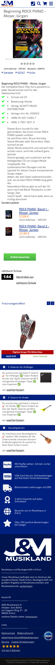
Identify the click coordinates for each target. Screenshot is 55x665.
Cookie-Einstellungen (22, 641)
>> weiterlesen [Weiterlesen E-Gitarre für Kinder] (13, 420)
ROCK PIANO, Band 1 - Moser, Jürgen (34, 210)
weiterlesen (26, 586)
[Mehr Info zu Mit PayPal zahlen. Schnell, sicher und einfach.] (27, 465)
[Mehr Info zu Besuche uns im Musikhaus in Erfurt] (27, 512)
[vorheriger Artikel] (48, 303)
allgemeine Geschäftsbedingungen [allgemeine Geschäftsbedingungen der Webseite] (20, 637)
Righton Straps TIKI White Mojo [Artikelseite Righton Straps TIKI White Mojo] (27, 352)
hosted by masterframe (16, 662)
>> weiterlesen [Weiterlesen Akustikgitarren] (13, 450)
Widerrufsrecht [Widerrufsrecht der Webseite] (25, 633)
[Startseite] (6, 3)
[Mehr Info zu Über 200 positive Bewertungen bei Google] (27, 523)
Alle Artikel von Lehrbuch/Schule (26, 279)
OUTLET (21, 72)
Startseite (8, 72)
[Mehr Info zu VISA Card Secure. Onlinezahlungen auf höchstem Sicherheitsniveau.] (27, 477)
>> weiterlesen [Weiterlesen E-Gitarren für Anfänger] (13, 390)
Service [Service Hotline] (5, 641)
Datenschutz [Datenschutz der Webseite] (8, 633)
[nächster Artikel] (52, 303)
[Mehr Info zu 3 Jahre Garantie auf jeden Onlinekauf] (27, 500)
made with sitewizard (39, 662)
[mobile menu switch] (51, 3)
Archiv (32, 72)
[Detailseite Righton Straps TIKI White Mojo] (27, 331)
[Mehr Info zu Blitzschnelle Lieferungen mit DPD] (27, 488)
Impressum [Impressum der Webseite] (31, 616)
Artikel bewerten (19, 257)
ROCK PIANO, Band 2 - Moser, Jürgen (34, 227)
